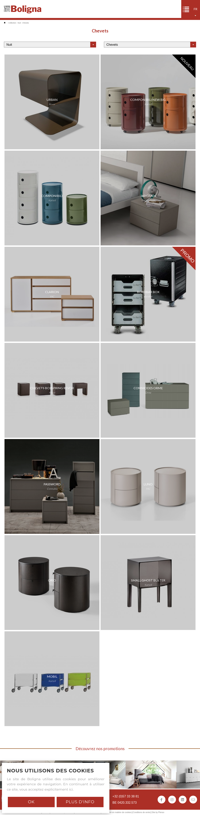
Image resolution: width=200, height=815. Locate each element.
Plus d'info (80, 801)
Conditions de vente (141, 812)
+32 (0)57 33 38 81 (125, 796)
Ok (31, 801)
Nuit (19, 23)
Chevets (25, 23)
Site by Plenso (158, 812)
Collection (12, 23)
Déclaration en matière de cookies (116, 812)
